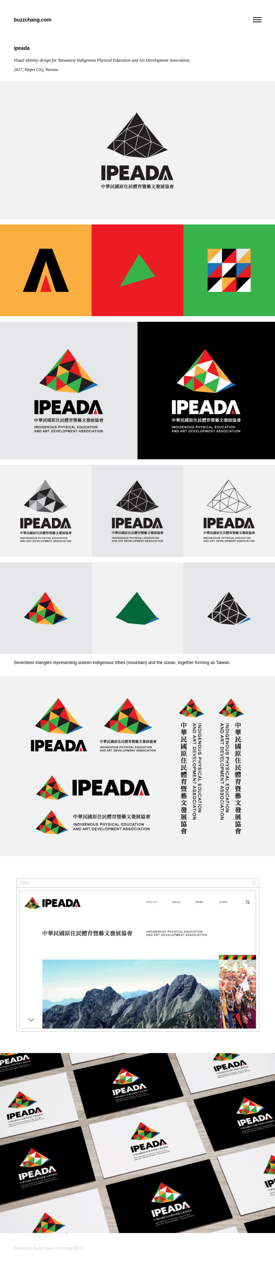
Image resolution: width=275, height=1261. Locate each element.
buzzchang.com (32, 20)
